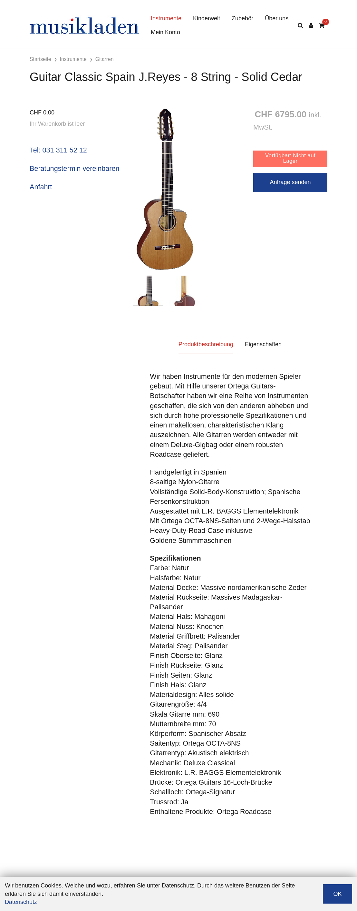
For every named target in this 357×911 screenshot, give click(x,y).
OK (337, 894)
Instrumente (166, 18)
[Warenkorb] (321, 26)
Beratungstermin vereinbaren (74, 168)
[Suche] (300, 26)
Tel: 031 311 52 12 (58, 150)
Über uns (276, 18)
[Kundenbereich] (311, 26)
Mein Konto (165, 32)
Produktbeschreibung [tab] (206, 344)
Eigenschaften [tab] (263, 344)
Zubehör (242, 18)
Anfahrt (41, 187)
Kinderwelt (206, 18)
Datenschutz (21, 902)
